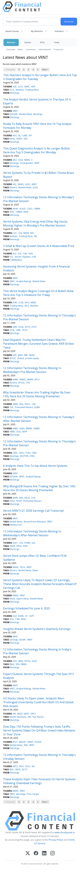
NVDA (19, 138)
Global (20, 358)
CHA (33, 497)
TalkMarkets (16, 259)
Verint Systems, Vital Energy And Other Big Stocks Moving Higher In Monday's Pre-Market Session (35, 223)
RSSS (25, 545)
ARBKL (22, 379)
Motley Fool (16, 524)
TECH (22, 567)
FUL (20, 253)
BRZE (19, 713)
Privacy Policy (56, 839)
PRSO (19, 545)
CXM (17, 619)
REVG (23, 619)
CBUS (27, 497)
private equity (32, 358)
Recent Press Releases (35, 521)
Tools (56, 42)
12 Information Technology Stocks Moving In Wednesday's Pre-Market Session (32, 370)
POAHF (37, 741)
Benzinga (14, 92)
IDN (17, 664)
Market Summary (17, 716)
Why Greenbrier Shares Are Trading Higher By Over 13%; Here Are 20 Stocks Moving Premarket (36, 394)
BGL (21, 404)
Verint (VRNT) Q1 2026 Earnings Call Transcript (33, 511)
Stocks (27, 42)
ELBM (37, 407)
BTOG (21, 382)
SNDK (12, 545)
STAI (18, 431)
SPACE (12, 358)
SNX (26, 745)
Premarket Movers (24, 407)
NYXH (19, 500)
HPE (14, 355)
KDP (33, 86)
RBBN (23, 664)
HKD (34, 452)
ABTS (15, 766)
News (20, 49)
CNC (34, 404)
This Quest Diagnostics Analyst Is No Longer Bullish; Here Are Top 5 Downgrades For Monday (36, 150)
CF (26, 615)
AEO (15, 135)
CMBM (37, 208)
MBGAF (22, 741)
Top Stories (38, 716)
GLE (33, 542)
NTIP (11, 211)
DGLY (27, 766)
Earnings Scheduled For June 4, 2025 (26, 608)
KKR (26, 355)
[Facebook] (36, 853)
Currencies (31, 49)
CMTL (21, 452)
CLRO (29, 208)
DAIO (34, 661)
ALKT (15, 542)
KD (33, 766)
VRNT (15, 110)
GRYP (24, 431)
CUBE (24, 135)
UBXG (18, 769)
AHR (15, 302)
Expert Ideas (22, 598)
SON (30, 253)
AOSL (21, 326)
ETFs (42, 42)
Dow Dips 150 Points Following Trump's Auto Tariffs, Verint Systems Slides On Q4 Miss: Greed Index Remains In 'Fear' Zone (39, 730)
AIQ (14, 184)
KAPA (12, 500)
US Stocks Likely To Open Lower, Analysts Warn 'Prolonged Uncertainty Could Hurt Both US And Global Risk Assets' (38, 702)
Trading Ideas (32, 89)
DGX (20, 159)
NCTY (24, 769)
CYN (28, 382)
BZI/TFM (24, 456)
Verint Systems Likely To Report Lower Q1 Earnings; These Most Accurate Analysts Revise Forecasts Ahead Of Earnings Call (39, 584)
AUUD (22, 208)
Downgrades (26, 163)
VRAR (25, 211)
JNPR (20, 355)
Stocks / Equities (22, 256)
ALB (14, 86)
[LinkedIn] (44, 853)
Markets (11, 42)
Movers (13, 187)
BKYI (21, 766)
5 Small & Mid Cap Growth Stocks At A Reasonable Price (38, 246)
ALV (14, 253)
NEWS (27, 159)
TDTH (24, 330)
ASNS (22, 428)
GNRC (27, 86)
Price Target (33, 794)
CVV (21, 542)
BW (21, 497)
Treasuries (59, 49)
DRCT (33, 713)
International (45, 49)
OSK (25, 253)
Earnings (13, 639)
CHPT (31, 615)
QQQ (27, 184)
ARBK (15, 379)
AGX (15, 615)
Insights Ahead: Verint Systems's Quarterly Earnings (36, 629)
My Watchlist (37, 31)
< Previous (10, 69)
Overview (10, 49)
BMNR (30, 379)
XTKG (32, 456)
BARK (15, 497)
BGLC (27, 404)
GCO (20, 86)
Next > (45, 69)
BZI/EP (22, 639)
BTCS (27, 326)
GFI (30, 135)
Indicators (59, 31)
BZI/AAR (13, 114)
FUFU (28, 452)
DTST (34, 326)
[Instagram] (52, 853)
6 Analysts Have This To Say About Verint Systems (35, 466)
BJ (19, 135)
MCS (27, 302)
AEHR (15, 208)
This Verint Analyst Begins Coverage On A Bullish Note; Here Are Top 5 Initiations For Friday (38, 293)
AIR (14, 713)
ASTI (15, 661)
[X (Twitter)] (27, 853)
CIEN (15, 452)
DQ (20, 233)
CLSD (20, 302)
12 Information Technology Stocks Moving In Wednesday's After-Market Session (32, 533)
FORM (27, 542)
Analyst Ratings (23, 281)
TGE (11, 407)
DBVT (26, 713)
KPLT (15, 741)
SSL (35, 236)
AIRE (15, 326)
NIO (32, 233)
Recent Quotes (12, 31)
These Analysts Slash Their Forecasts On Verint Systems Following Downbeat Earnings (39, 781)
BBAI (20, 661)
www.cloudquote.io (64, 832)
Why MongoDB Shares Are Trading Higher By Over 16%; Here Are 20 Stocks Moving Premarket (39, 488)
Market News (25, 114)
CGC (15, 233)
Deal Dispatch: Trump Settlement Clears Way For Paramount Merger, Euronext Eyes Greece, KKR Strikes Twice (38, 343)
